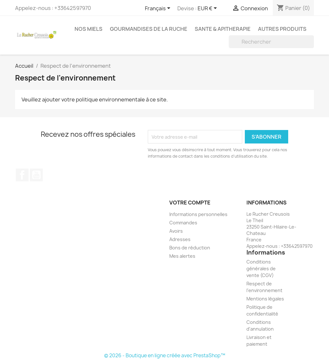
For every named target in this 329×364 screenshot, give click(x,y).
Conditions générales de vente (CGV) (261, 268)
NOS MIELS (88, 28)
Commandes (183, 223)
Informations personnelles (198, 214)
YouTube (36, 175)
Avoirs (176, 231)
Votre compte (189, 202)
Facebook (22, 175)
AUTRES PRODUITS (282, 28)
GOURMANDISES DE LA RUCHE (148, 28)
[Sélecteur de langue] (159, 9)
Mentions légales (265, 299)
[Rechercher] (271, 41)
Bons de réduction (189, 248)
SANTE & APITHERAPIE (223, 28)
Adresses (180, 239)
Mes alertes (182, 256)
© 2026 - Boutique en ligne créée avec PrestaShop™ (164, 355)
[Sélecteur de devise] (208, 9)
